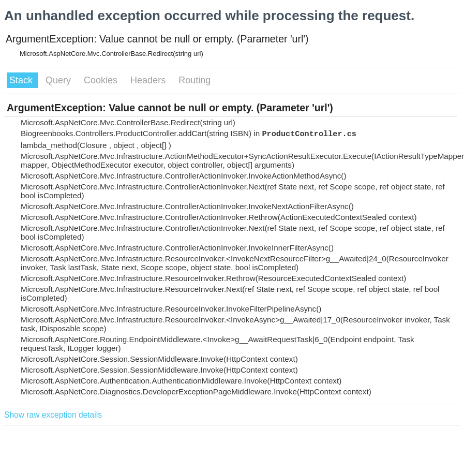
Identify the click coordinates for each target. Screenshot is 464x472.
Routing (194, 80)
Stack (22, 80)
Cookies (102, 80)
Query (59, 80)
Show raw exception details (53, 414)
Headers (149, 80)
